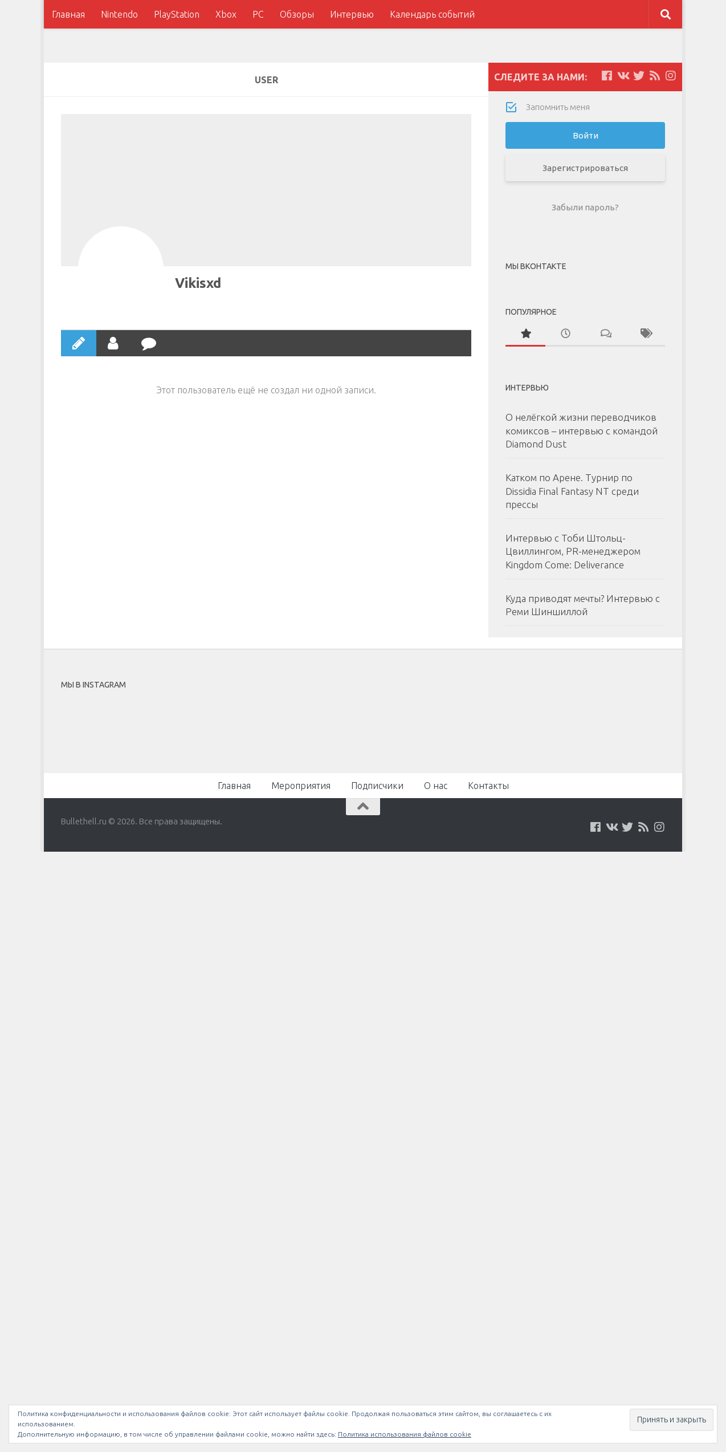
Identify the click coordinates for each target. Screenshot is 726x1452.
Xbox (225, 14)
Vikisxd (198, 283)
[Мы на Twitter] (639, 76)
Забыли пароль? (585, 207)
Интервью (352, 14)
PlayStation (176, 14)
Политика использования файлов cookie (404, 1434)
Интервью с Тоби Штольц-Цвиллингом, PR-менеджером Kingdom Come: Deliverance (573, 551)
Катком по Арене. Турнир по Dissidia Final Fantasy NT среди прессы (572, 491)
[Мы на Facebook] (607, 76)
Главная (68, 14)
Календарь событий (432, 14)
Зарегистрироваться (585, 168)
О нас (435, 785)
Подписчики (377, 785)
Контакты (488, 785)
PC (258, 14)
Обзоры (297, 14)
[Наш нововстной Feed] (654, 76)
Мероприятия (301, 785)
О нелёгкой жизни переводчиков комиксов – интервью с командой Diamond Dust (581, 430)
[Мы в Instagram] (670, 76)
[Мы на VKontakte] (623, 76)
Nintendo (119, 14)
